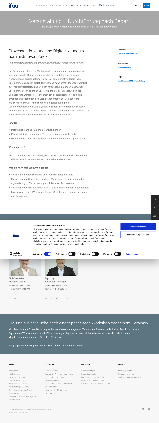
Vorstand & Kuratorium (18, 384)
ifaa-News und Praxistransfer (92, 377)
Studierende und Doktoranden (129, 377)
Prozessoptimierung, (126, 81)
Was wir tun (13, 371)
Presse (94, 5)
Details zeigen (132, 418)
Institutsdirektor (51, 371)
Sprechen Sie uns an (51, 337)
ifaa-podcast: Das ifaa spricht (92, 380)
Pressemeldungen (88, 371)
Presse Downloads (88, 374)
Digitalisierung (139, 81)
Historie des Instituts (17, 380)
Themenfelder (42, 5)
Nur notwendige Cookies (138, 399)
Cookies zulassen (138, 391)
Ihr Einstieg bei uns (125, 371)
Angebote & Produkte (80, 5)
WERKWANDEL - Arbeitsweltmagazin (95, 384)
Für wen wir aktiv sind (17, 377)
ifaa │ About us (14, 374)
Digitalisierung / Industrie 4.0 (129, 53)
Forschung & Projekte (59, 5)
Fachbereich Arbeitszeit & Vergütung (59, 374)
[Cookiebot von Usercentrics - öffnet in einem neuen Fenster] (16, 418)
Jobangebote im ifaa (126, 374)
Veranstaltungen (124, 67)
